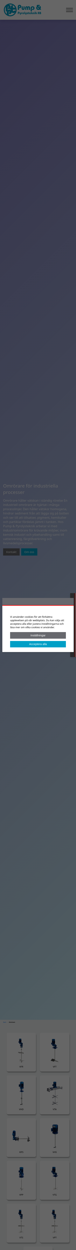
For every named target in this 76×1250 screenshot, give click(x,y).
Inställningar (38, 635)
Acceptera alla (38, 644)
